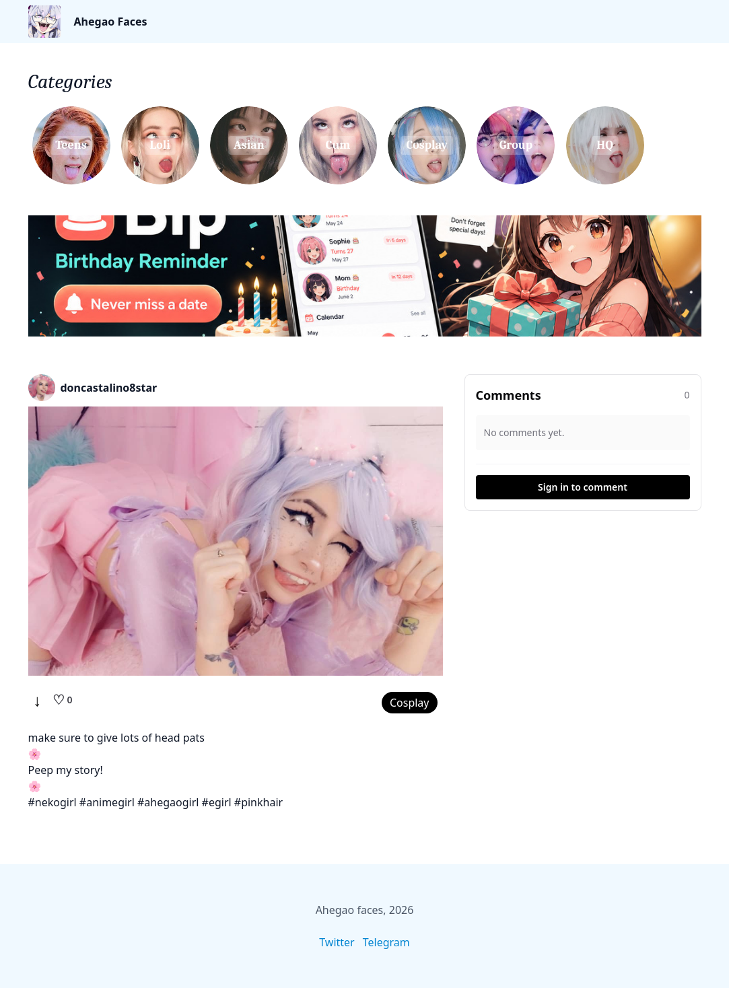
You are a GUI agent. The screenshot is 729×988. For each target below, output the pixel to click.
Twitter (336, 942)
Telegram (386, 942)
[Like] (63, 700)
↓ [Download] (38, 700)
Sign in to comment (582, 487)
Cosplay (409, 702)
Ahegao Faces (110, 21)
